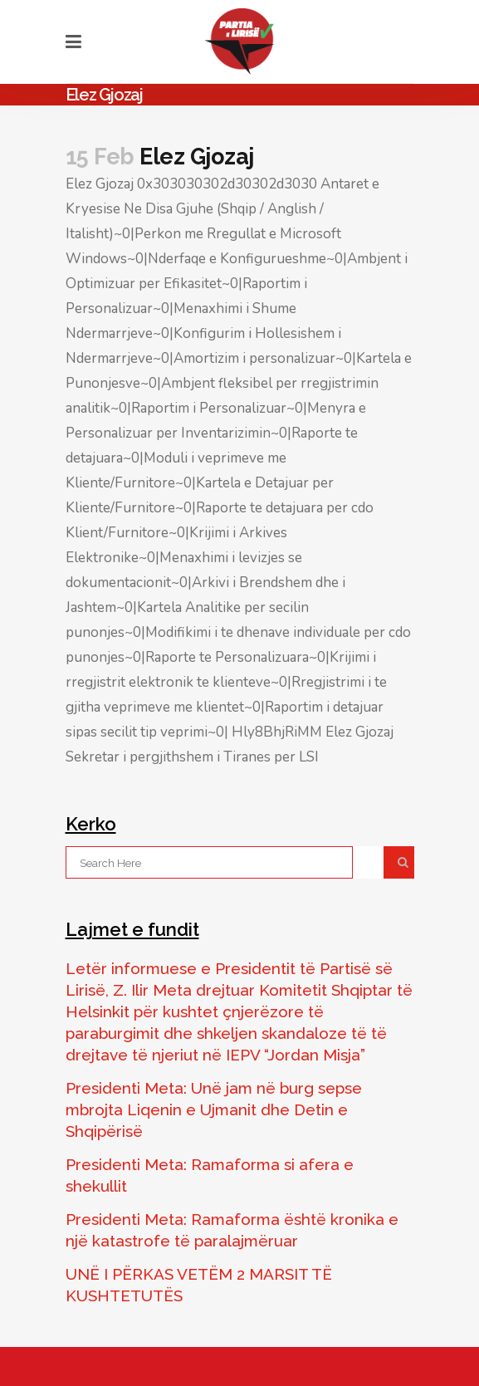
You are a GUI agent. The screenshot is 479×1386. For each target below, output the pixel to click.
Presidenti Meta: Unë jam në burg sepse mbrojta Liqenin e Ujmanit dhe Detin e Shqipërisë (214, 1109)
